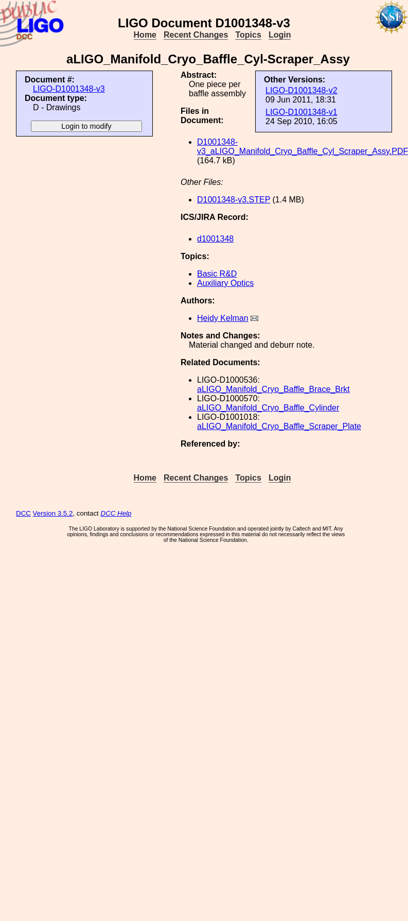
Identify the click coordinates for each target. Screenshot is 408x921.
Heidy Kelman (223, 318)
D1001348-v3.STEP (233, 199)
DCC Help (116, 513)
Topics (248, 34)
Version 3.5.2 (53, 513)
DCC (23, 513)
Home (145, 34)
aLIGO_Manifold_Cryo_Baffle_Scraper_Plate (279, 426)
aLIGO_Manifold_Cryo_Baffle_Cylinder (268, 407)
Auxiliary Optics (225, 283)
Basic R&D (217, 273)
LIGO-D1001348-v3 (69, 88)
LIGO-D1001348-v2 (301, 90)
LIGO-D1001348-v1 (301, 112)
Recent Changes (196, 34)
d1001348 (215, 238)
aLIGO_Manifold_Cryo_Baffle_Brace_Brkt (273, 389)
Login (280, 34)
